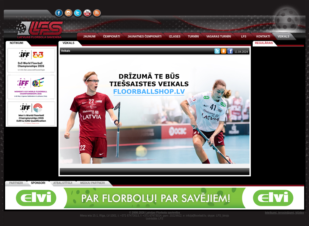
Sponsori (38, 183)
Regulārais (264, 43)
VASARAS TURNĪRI (218, 36)
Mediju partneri (92, 183)
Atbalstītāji (62, 183)
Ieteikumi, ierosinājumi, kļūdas (284, 212)
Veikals (68, 43)
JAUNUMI (89, 36)
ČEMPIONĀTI (111, 36)
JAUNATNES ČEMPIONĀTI (144, 36)
